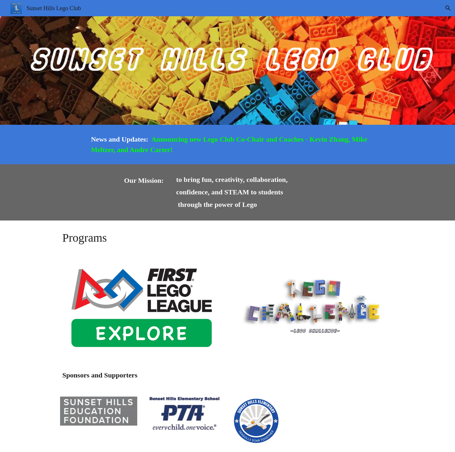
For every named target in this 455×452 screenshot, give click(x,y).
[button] (448, 8)
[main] (242, 144)
